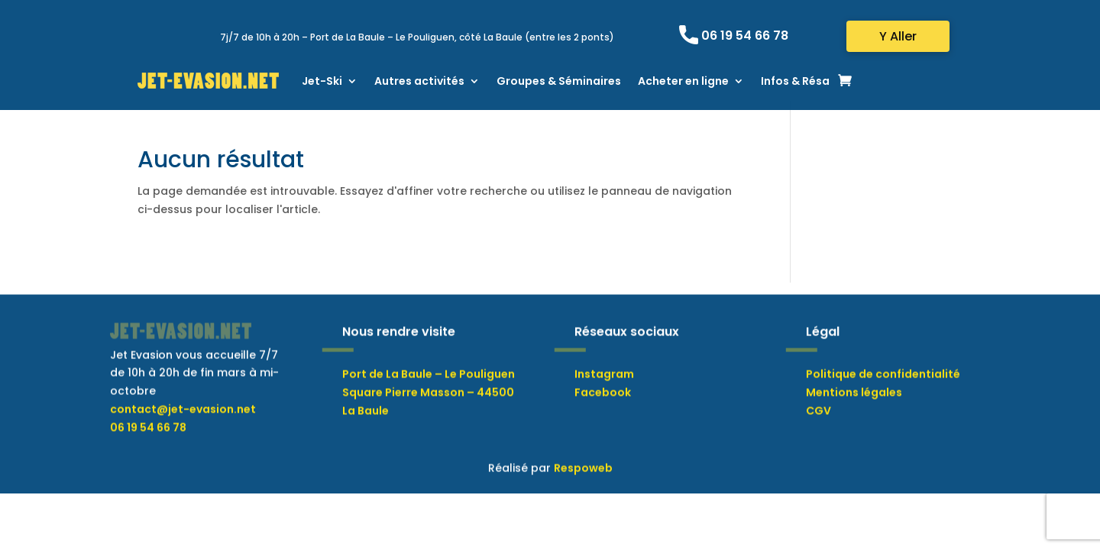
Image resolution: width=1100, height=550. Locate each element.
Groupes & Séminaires (559, 81)
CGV (818, 447)
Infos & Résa (795, 81)
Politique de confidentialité (883, 411)
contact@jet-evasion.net (183, 446)
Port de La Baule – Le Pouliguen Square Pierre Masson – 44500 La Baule (428, 430)
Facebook (602, 429)
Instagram (604, 411)
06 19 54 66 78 (744, 35)
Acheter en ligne (683, 81)
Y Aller (898, 36)
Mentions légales (854, 429)
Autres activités (419, 81)
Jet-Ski (322, 81)
